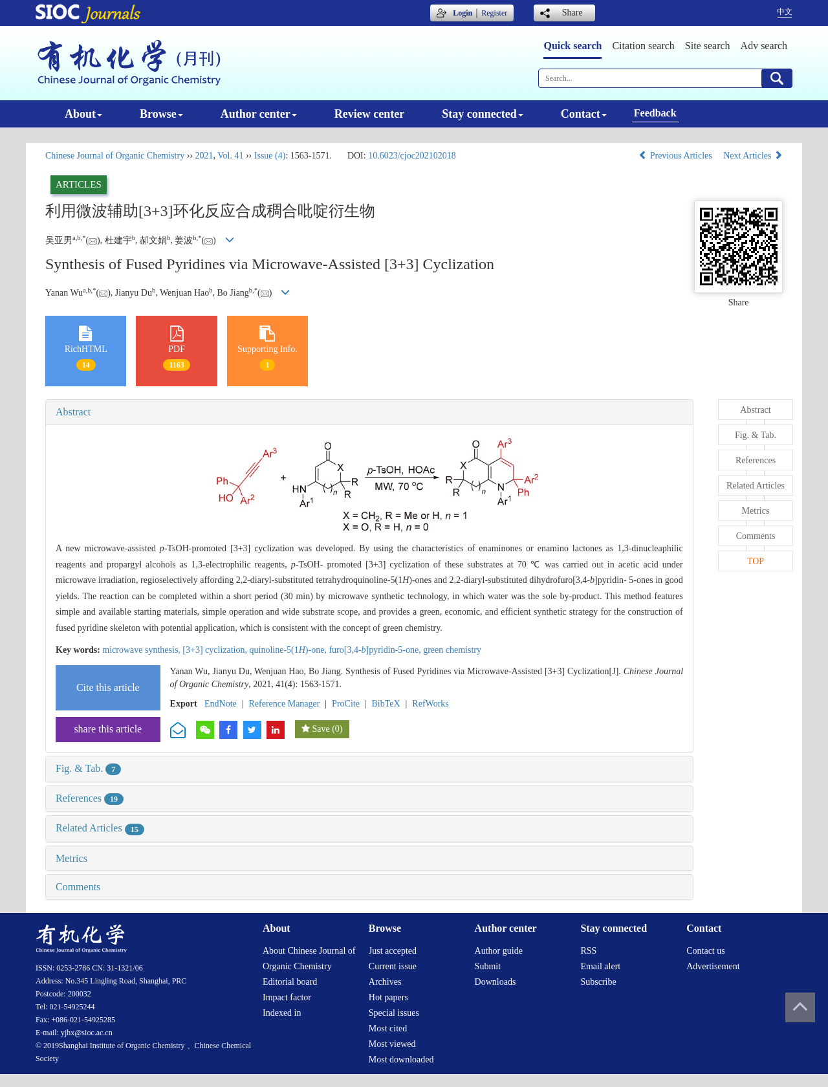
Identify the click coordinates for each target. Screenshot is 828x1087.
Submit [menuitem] (488, 966)
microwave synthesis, (142, 650)
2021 (204, 155)
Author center (259, 113)
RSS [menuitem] (588, 951)
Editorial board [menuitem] (290, 982)
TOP (755, 561)
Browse (161, 113)
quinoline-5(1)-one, (289, 650)
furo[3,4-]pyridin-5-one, (376, 650)
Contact (584, 113)
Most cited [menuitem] (388, 1028)
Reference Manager (284, 703)
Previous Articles (676, 155)
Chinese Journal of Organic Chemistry (114, 155)
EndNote (220, 703)
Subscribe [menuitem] (598, 982)
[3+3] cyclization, (215, 650)
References (90, 798)
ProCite (346, 703)
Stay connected (482, 113)
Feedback (655, 112)
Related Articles (100, 827)
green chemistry (452, 650)
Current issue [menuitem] (393, 966)
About (83, 113)
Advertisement (712, 966)
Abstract (73, 411)
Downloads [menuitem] (495, 982)
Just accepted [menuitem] (393, 951)
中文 (784, 11)
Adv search (764, 45)
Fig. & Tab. (88, 768)
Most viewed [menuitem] (392, 1044)
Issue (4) (270, 155)
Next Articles (753, 155)
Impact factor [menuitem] (287, 997)
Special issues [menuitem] (394, 1013)
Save (320, 729)
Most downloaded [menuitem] (401, 1059)
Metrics (71, 858)
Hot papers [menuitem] (388, 997)
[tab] (369, 412)
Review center (369, 113)
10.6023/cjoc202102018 (412, 155)
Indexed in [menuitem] (282, 1013)
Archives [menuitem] (385, 982)
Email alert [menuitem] (600, 966)
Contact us (705, 951)
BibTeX (386, 703)
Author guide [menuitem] (499, 951)
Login (462, 12)
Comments (78, 886)
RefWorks (430, 703)
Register (494, 12)
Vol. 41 (230, 155)
